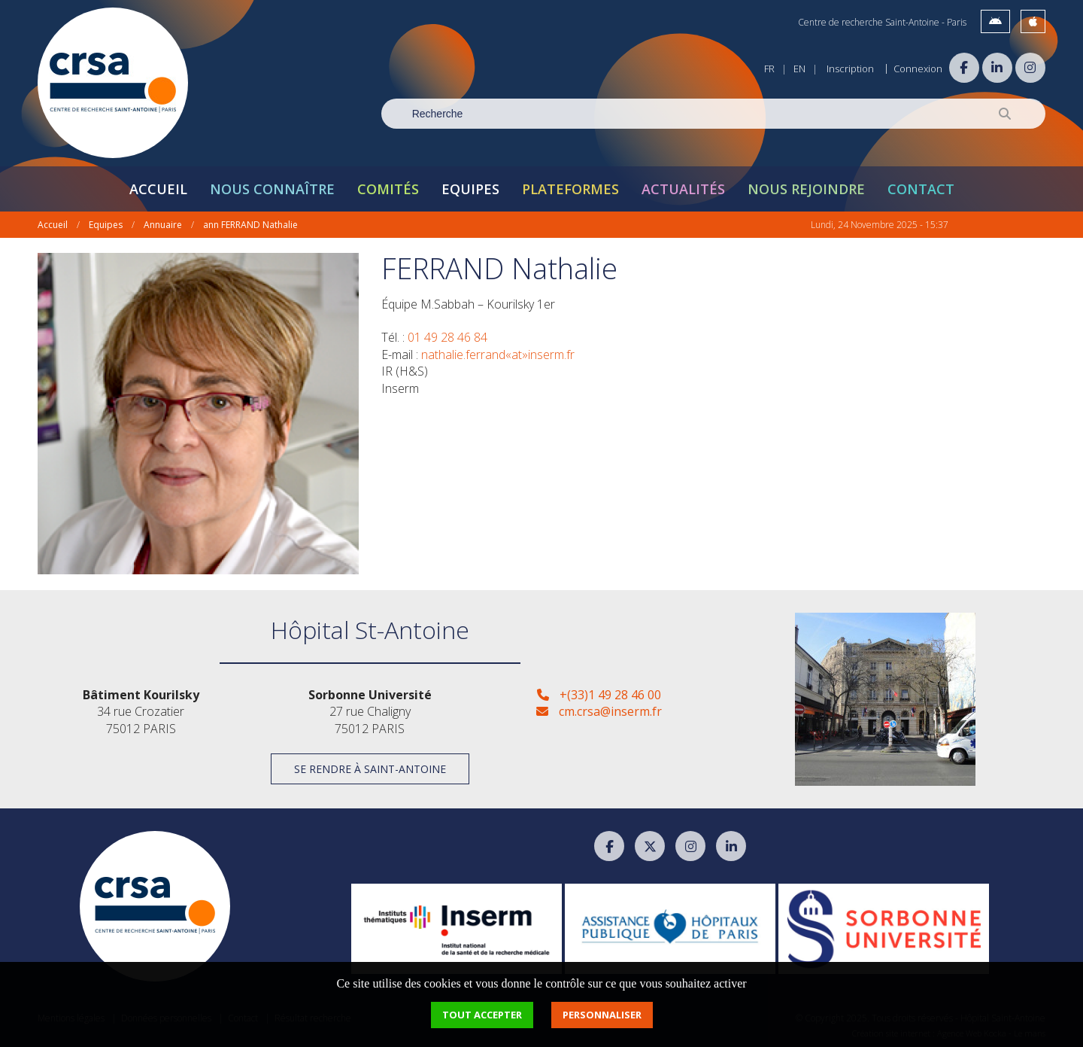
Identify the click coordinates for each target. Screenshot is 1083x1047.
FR (769, 68)
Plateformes (570, 189)
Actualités (683, 189)
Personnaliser (602, 1014)
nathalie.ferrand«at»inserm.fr (498, 354)
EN (799, 68)
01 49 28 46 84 (447, 337)
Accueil (158, 189)
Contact (920, 189)
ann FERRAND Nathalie (250, 224)
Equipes (470, 189)
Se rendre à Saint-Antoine (370, 769)
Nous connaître (272, 189)
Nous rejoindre (806, 189)
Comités (388, 189)
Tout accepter (482, 1014)
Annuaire (163, 224)
